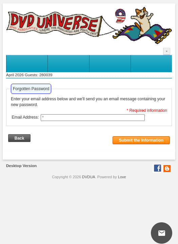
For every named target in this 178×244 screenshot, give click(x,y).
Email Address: (25, 117)
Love (122, 177)
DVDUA (88, 177)
